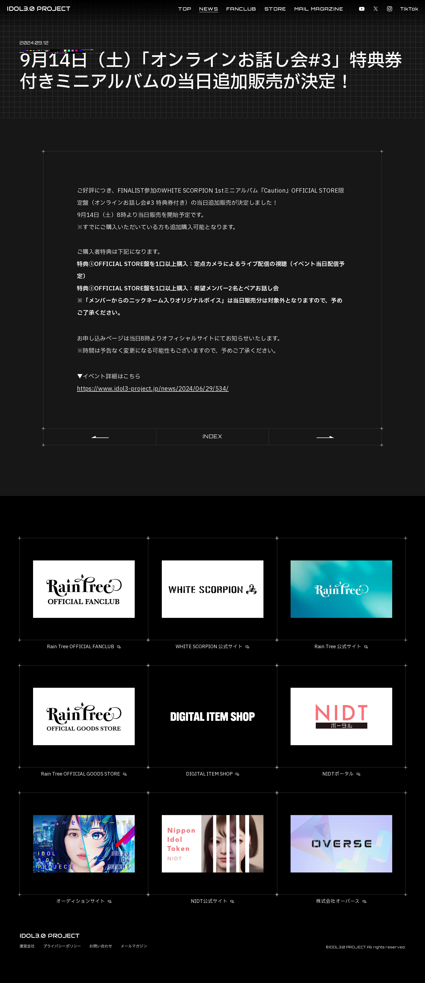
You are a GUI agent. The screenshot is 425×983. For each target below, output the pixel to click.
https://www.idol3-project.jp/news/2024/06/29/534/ (153, 388)
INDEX (213, 436)
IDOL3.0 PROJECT (38, 8)
